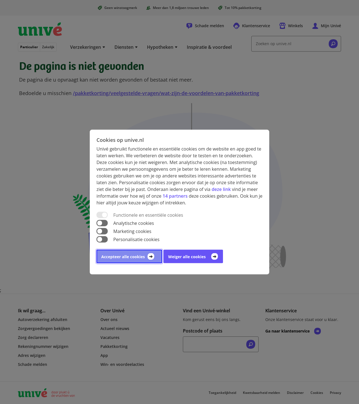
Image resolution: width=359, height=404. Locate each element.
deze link (221, 189)
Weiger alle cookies (187, 256)
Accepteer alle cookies (123, 256)
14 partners (175, 196)
